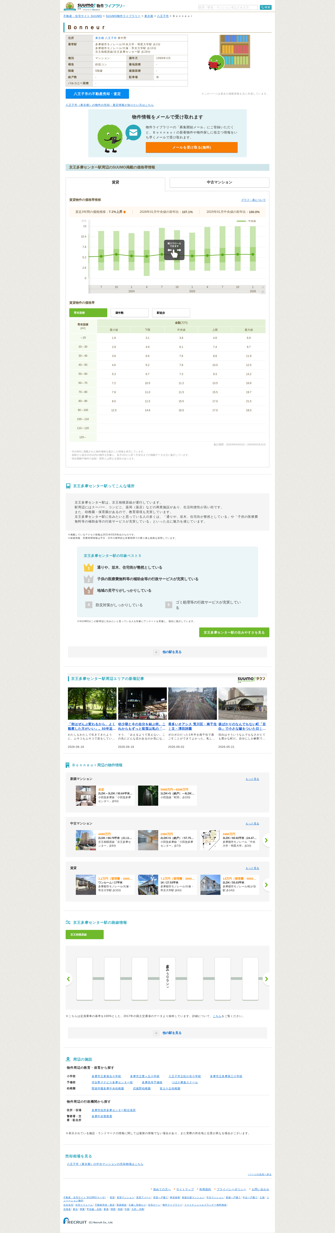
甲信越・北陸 (94, 1209)
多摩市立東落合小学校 (106, 1076)
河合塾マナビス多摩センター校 (112, 1082)
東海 (106, 1209)
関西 (113, 1209)
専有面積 (79, 312)
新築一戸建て (233, 1197)
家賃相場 (175, 1197)
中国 (126, 1209)
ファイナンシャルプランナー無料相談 (205, 1205)
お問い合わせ (260, 1189)
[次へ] (266, 840)
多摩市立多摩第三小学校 (226, 1076)
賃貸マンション (125, 1197)
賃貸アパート (143, 1197)
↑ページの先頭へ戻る (260, 1174)
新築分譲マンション (193, 1197)
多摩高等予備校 (152, 1082)
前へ (69, 979)
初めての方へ (162, 1189)
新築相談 (122, 1205)
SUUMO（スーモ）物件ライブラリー (94, 6)
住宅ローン (154, 1205)
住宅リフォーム (84, 1205)
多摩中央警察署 (102, 1116)
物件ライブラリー (172, 1205)
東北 (75, 1209)
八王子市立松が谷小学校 (185, 1076)
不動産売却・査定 (105, 1205)
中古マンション (215, 1197)
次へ (266, 979)
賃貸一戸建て (160, 1197)
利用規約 (205, 1189)
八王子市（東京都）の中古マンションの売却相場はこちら (105, 1164)
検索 (267, 7)
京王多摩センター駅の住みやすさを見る (234, 632)
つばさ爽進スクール (185, 1082)
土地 (262, 1197)
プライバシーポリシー (231, 1189)
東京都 (148, 16)
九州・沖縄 (138, 1209)
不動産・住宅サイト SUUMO (82, 16)
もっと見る (252, 779)
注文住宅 (68, 1205)
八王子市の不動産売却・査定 (97, 94)
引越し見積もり (137, 1205)
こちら (217, 1016)
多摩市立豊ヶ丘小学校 (145, 1076)
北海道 (67, 1209)
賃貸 (112, 1197)
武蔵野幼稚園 (142, 1088)
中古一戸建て (250, 1197)
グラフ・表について (253, 200)
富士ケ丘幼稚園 (170, 1088)
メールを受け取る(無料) (191, 147)
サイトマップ (185, 1189)
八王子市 (163, 16)
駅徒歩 (161, 312)
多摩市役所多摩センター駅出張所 (114, 1110)
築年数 (119, 312)
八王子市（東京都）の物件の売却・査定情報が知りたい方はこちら (110, 105)
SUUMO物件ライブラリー (123, 16)
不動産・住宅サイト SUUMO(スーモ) (84, 1197)
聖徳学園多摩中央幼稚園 (108, 1088)
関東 (82, 1209)
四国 (120, 1209)
